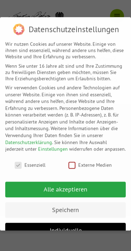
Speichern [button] (65, 205)
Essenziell (30, 160)
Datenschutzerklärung (28, 138)
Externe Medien (90, 160)
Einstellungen (53, 145)
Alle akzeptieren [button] (65, 185)
